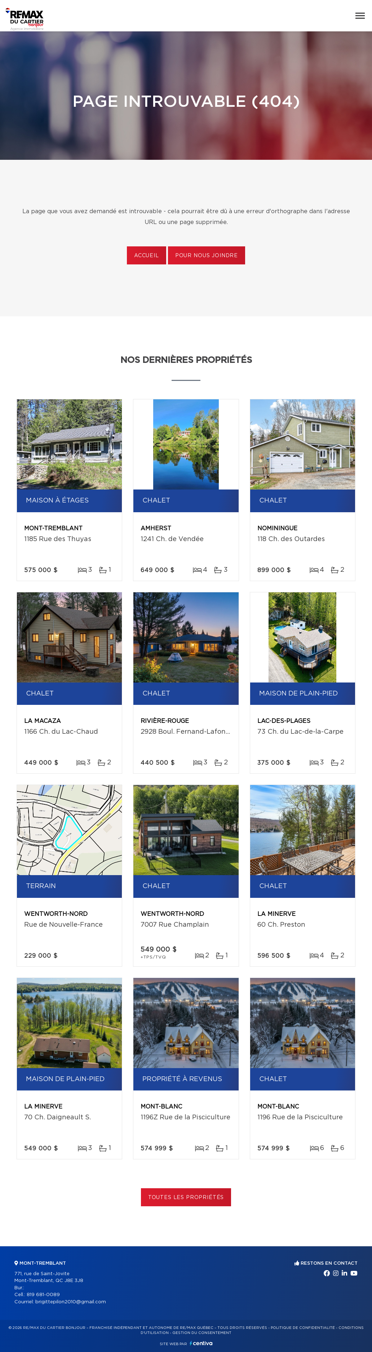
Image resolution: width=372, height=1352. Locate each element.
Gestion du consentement (201, 1333)
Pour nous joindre (206, 255)
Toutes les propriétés (186, 1197)
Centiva (201, 1343)
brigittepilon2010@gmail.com (70, 1302)
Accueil (146, 255)
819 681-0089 (43, 1294)
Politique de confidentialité (303, 1328)
